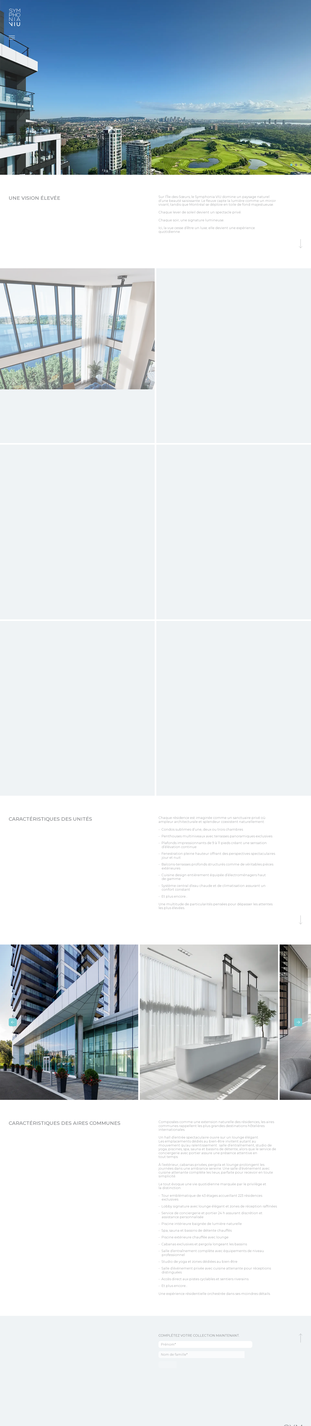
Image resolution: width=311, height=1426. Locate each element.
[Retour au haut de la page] (300, 1338)
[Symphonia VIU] (14, 17)
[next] (298, 1022)
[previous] (13, 1022)
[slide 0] (291, 165)
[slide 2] (301, 165)
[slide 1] (296, 165)
